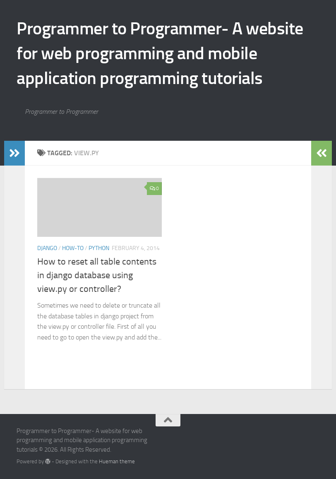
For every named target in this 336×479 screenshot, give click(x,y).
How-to (73, 248)
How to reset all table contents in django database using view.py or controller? (96, 275)
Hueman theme (117, 461)
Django (47, 248)
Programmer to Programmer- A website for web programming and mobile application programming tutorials (160, 53)
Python (99, 248)
